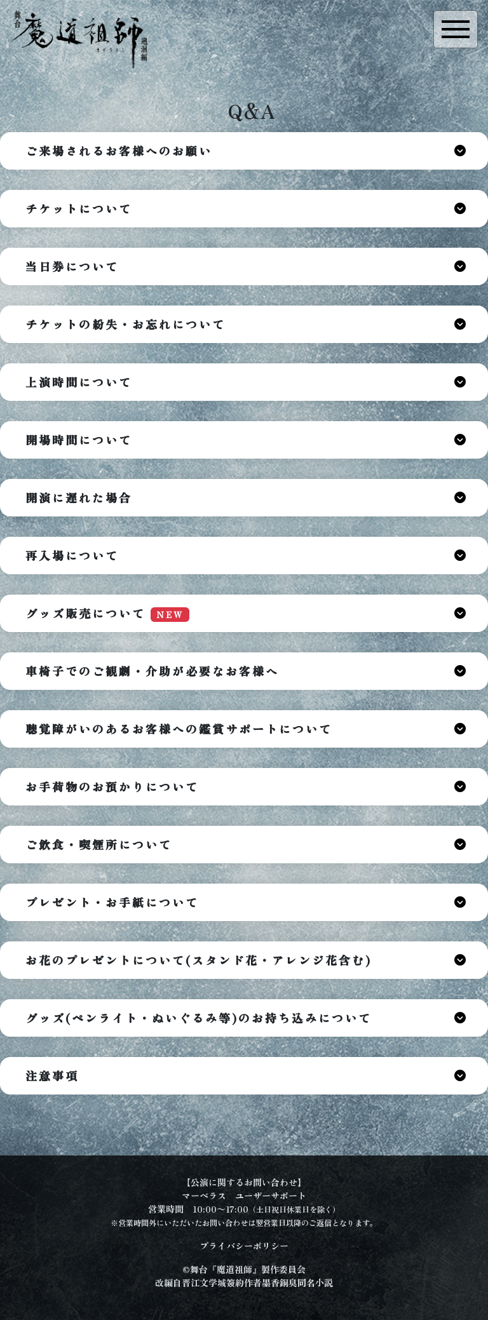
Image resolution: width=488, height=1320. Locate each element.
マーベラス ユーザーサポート (244, 1195)
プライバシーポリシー (244, 1245)
